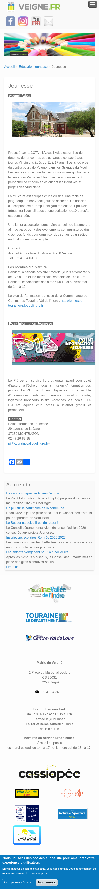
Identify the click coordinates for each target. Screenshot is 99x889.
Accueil (9, 66)
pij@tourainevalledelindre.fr (29, 443)
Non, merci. (47, 885)
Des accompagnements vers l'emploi (33, 493)
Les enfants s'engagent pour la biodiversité (37, 552)
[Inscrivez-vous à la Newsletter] (48, 21)
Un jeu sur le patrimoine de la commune (35, 508)
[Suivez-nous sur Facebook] (10, 21)
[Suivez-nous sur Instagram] (23, 21)
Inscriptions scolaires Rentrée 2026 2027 (36, 537)
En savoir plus (36, 876)
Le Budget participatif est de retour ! (32, 522)
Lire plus (12, 567)
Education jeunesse (33, 66)
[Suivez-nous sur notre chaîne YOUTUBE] (36, 21)
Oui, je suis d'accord (19, 885)
